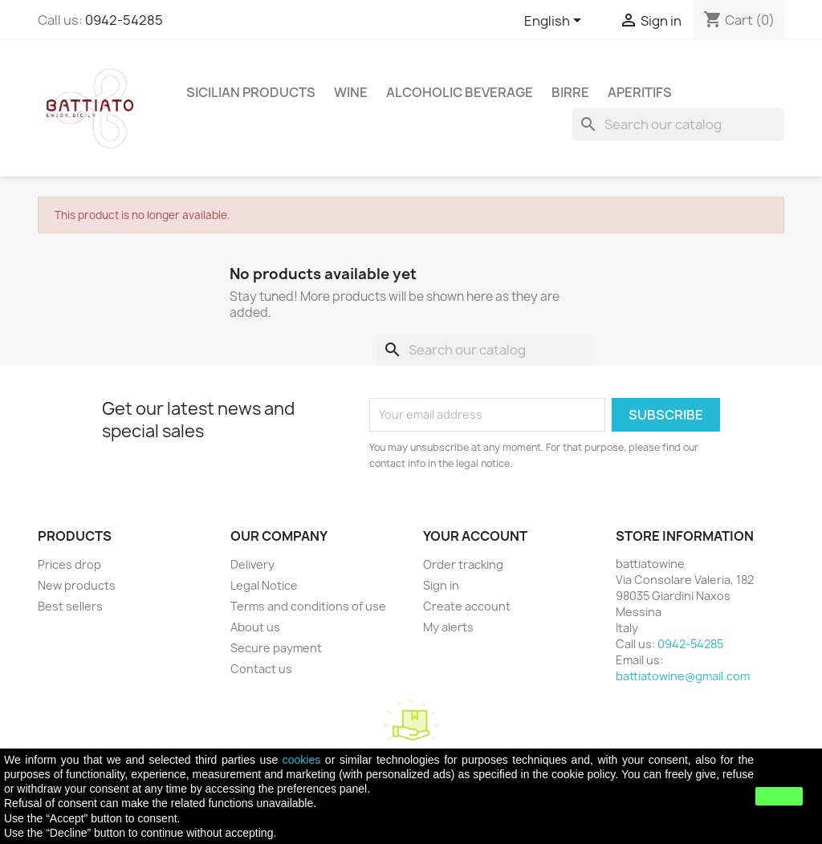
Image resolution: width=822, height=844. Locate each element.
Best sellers (70, 606)
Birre (570, 92)
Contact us (261, 668)
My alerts (448, 627)
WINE (351, 92)
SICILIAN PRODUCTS (250, 92)
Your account (475, 536)
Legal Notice (264, 585)
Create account (467, 606)
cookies (301, 759)
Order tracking (463, 564)
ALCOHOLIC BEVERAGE (459, 92)
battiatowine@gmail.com (683, 676)
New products (77, 585)
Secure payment (276, 647)
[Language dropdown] (555, 21)
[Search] (678, 124)
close (779, 795)
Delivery (252, 564)
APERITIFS (640, 92)
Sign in (441, 585)
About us (255, 627)
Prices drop (69, 564)
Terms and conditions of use (308, 606)
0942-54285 (124, 20)
